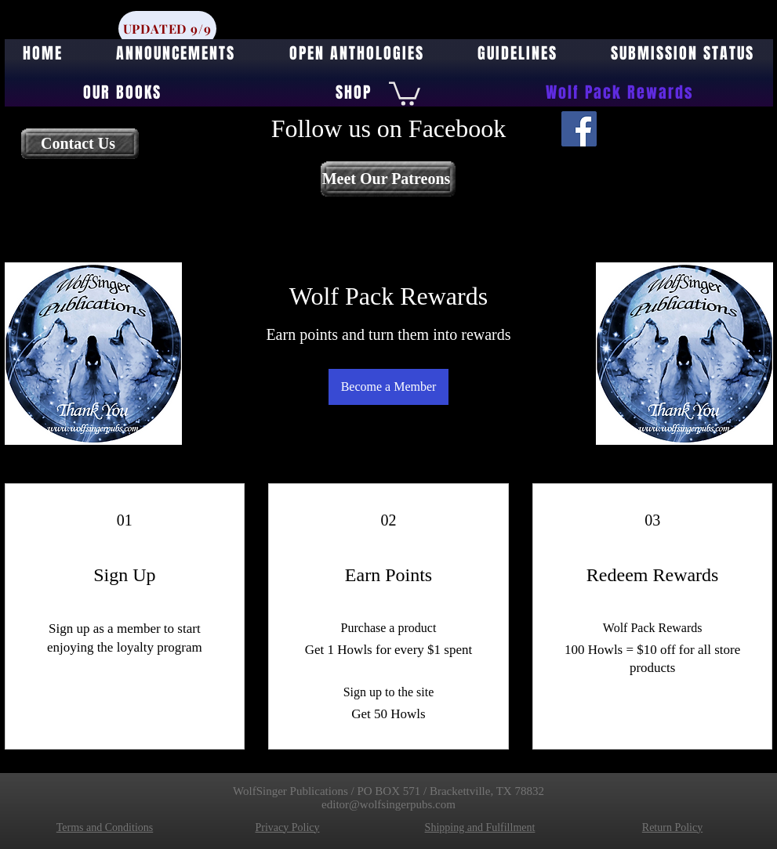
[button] (404, 92)
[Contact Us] (80, 143)
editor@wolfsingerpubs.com (388, 804)
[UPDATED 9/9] (167, 28)
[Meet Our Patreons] (388, 179)
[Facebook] (579, 128)
